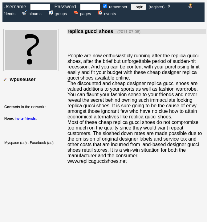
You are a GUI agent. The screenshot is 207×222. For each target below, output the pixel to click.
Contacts (12, 107)
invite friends (25, 118)
